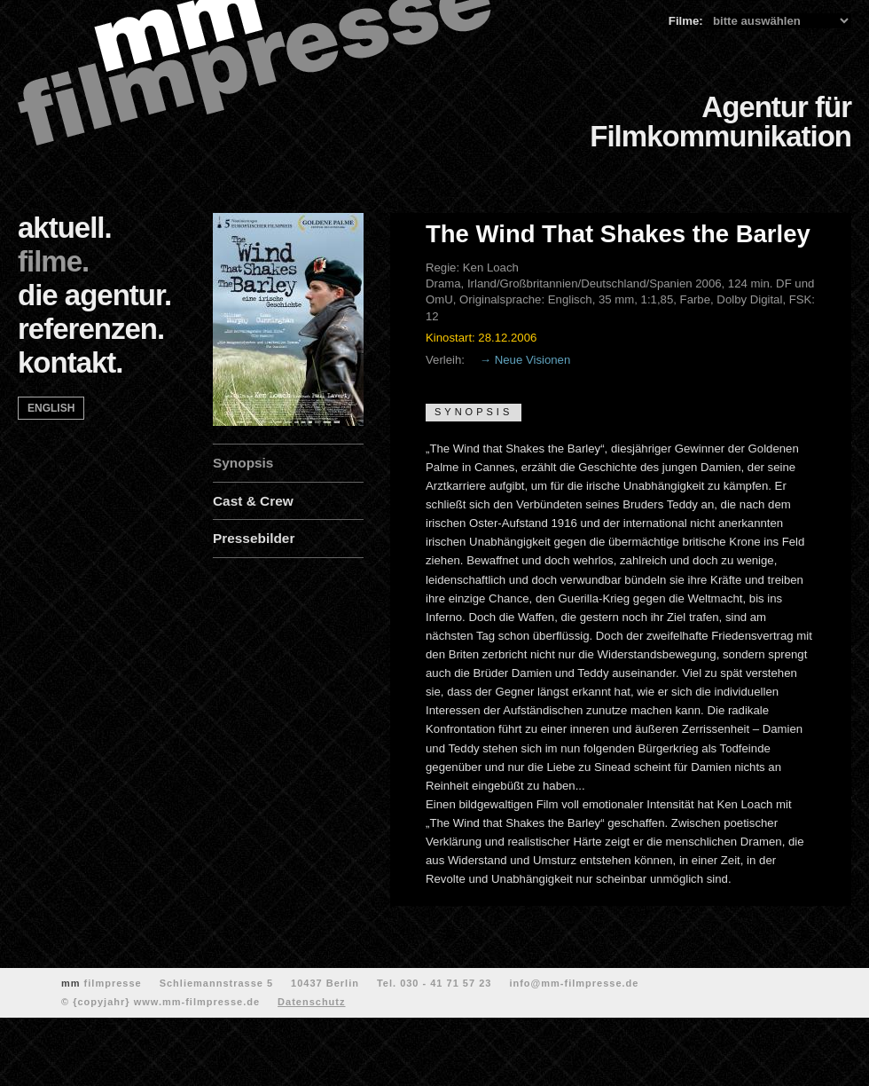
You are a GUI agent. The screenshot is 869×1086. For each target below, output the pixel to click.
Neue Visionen (533, 359)
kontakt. (70, 362)
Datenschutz (311, 1001)
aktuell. (65, 227)
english (50, 408)
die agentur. (94, 295)
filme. (53, 261)
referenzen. (91, 328)
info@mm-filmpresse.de (573, 983)
